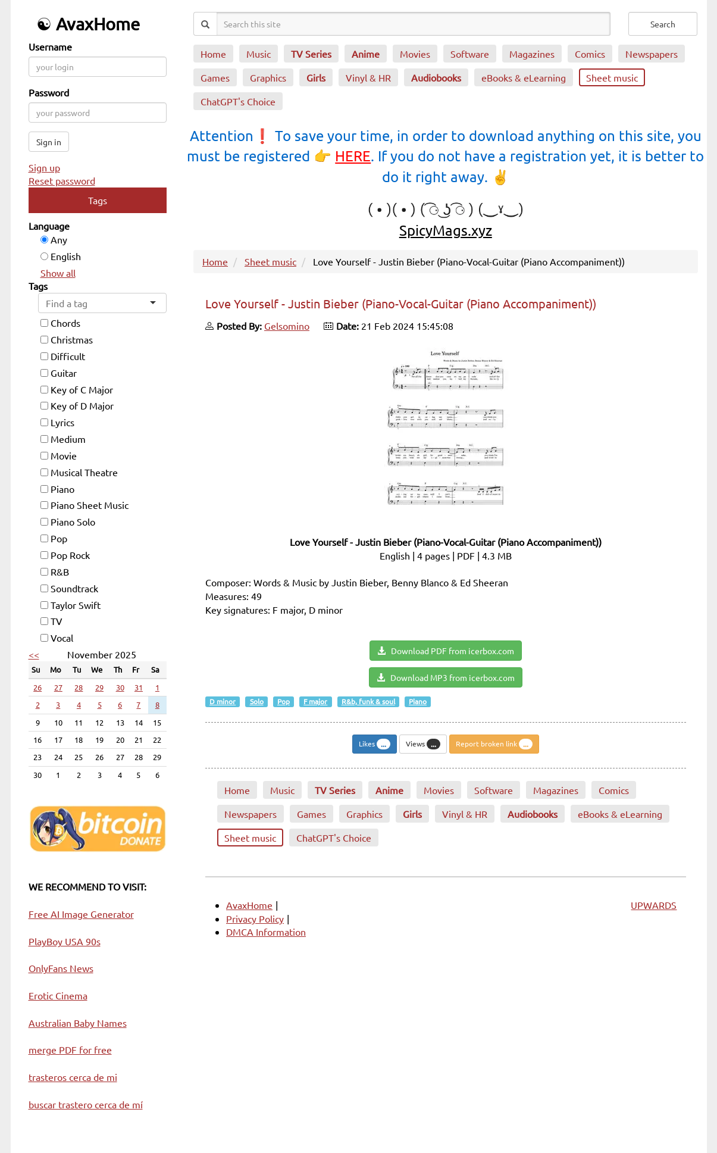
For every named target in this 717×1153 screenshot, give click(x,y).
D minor (222, 701)
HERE (353, 155)
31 (138, 687)
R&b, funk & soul (368, 701)
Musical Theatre (79, 472)
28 (78, 687)
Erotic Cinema (58, 995)
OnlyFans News (61, 968)
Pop (53, 538)
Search (662, 23)
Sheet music (270, 261)
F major (315, 701)
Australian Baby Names (78, 1023)
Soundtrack (69, 588)
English (60, 256)
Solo (257, 701)
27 (58, 687)
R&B (54, 571)
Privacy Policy (255, 918)
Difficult (62, 356)
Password (49, 92)
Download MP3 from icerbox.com (446, 677)
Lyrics (57, 422)
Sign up (44, 167)
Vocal (56, 637)
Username (50, 46)
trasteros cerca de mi (73, 1077)
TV (51, 621)
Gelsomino (286, 326)
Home (215, 261)
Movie (58, 455)
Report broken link (494, 744)
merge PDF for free (70, 1049)
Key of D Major (77, 405)
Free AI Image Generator (81, 914)
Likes (374, 744)
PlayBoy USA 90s (65, 941)
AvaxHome (249, 905)
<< (34, 654)
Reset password (62, 180)
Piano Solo (67, 521)
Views (423, 744)
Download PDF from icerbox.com (445, 650)
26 (37, 687)
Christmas (66, 339)
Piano (57, 489)
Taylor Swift (70, 605)
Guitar (58, 373)
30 (120, 687)
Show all (58, 273)
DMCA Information (266, 932)
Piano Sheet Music (84, 505)
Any (53, 239)
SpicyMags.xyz (445, 230)
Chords (60, 323)
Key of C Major (76, 389)
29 (99, 687)
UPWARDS (654, 905)
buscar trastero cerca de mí (86, 1104)
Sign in (48, 141)
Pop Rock (65, 555)
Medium (63, 439)
